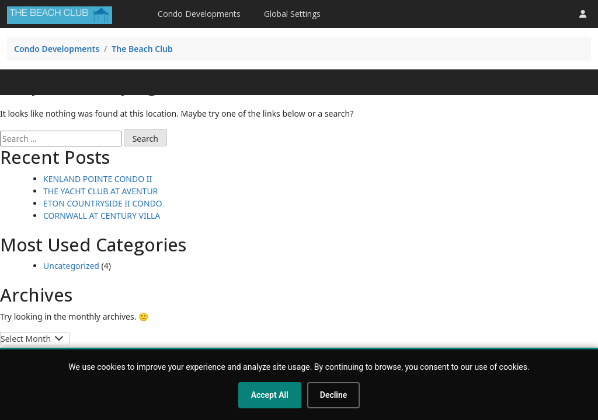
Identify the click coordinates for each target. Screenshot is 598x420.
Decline (333, 395)
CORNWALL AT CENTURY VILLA (101, 215)
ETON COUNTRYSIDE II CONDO (102, 203)
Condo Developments (199, 13)
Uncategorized (71, 265)
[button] (583, 14)
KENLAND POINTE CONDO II (97, 178)
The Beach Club (142, 48)
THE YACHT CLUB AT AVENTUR (100, 191)
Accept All (269, 395)
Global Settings (292, 13)
